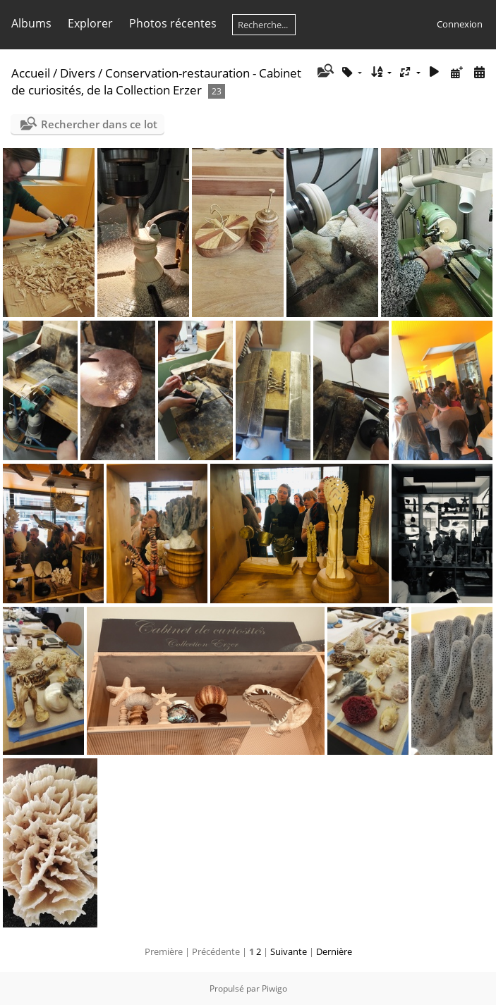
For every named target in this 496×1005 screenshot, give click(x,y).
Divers (77, 73)
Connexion (460, 24)
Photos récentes (173, 23)
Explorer (90, 23)
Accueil (30, 73)
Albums (31, 23)
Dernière (334, 951)
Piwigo (274, 988)
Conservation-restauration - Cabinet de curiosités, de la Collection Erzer (156, 81)
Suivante (288, 951)
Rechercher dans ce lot (99, 124)
